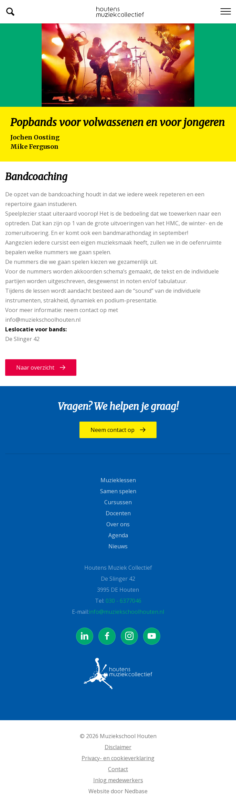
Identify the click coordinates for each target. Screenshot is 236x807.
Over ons (118, 524)
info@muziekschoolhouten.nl (126, 611)
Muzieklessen (118, 480)
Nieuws (118, 546)
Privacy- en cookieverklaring (118, 758)
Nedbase (136, 791)
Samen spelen (118, 491)
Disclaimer (118, 747)
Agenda (118, 535)
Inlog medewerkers (118, 780)
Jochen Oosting (35, 137)
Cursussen (118, 502)
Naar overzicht (35, 367)
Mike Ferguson (34, 147)
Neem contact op (112, 430)
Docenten (118, 513)
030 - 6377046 (123, 600)
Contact (118, 769)
